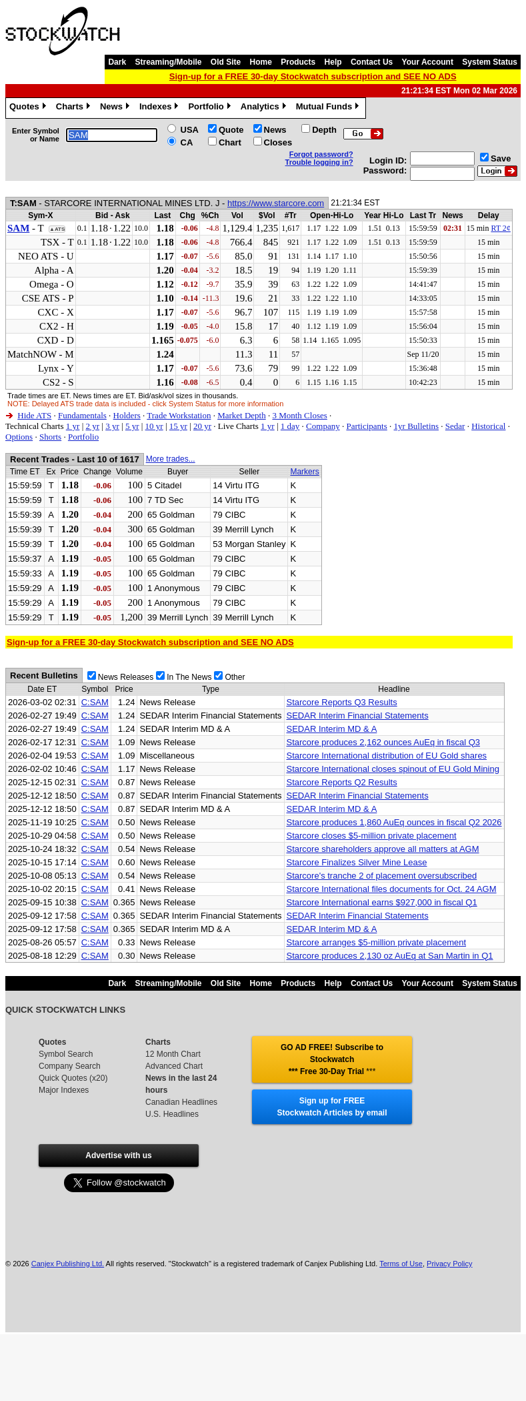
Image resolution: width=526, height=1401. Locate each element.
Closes (278, 142)
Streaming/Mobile (168, 62)
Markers (304, 471)
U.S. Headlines (172, 1114)
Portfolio (210, 108)
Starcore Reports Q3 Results (342, 702)
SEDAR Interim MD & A (332, 729)
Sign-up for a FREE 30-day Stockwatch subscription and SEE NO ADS (313, 76)
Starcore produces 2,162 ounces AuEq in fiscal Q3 (384, 742)
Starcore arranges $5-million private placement (377, 942)
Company (323, 426)
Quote (231, 130)
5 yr (132, 426)
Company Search (70, 1066)
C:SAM (95, 702)
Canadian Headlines (181, 1102)
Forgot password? (321, 154)
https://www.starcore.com (275, 203)
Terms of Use (401, 1264)
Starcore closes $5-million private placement (372, 836)
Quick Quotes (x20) (73, 1078)
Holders (127, 415)
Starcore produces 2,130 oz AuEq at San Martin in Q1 (390, 956)
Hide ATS (34, 415)
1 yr (73, 426)
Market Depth (241, 415)
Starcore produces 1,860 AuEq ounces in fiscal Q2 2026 (394, 822)
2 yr (92, 426)
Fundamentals (82, 415)
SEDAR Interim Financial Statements (358, 716)
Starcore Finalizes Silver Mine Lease (357, 862)
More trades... (170, 459)
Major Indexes (64, 1090)
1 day (290, 426)
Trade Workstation (179, 415)
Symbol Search (66, 1054)
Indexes (160, 108)
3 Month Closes (299, 415)
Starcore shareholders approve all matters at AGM (383, 849)
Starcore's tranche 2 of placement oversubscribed (382, 876)
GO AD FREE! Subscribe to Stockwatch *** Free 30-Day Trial (332, 1059)
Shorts (50, 437)
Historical (488, 426)
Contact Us (372, 62)
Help (333, 62)
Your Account (427, 62)
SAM (18, 228)
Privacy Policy (449, 1264)
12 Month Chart (173, 1054)
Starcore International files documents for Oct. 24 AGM (392, 889)
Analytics (265, 108)
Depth (324, 130)
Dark (117, 62)
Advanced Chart (174, 1066)
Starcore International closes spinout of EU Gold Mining (393, 769)
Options (19, 437)
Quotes (29, 108)
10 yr (154, 426)
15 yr (178, 426)
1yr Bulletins (416, 426)
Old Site (226, 62)
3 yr (112, 426)
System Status (489, 62)
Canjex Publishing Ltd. (67, 1264)
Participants (366, 426)
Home (261, 62)
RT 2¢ (500, 228)
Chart (230, 142)
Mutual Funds (329, 108)
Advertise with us (118, 1155)
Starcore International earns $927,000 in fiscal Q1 (382, 902)
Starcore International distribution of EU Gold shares (387, 756)
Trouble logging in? (319, 162)
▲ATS (57, 229)
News (116, 108)
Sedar (455, 426)
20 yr (202, 426)
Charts (74, 108)
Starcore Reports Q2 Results (342, 782)
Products (298, 62)
